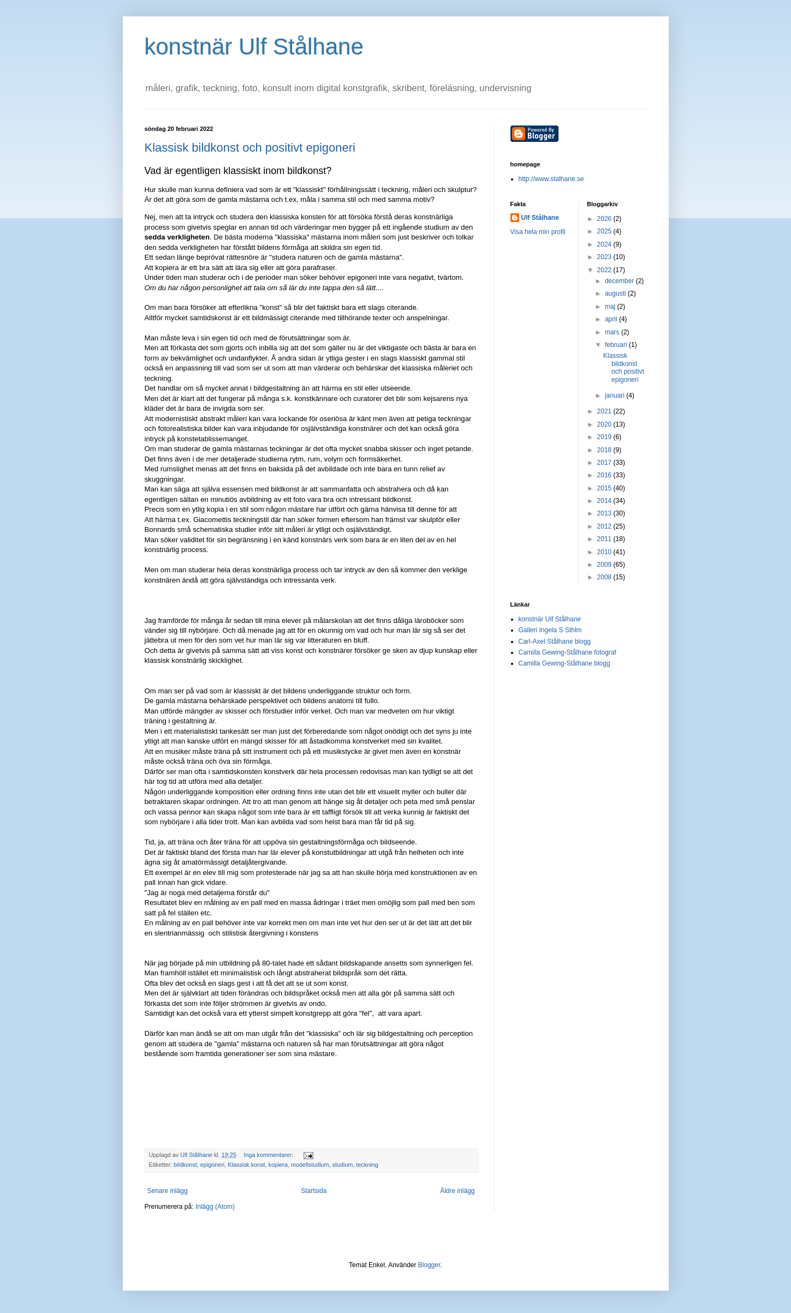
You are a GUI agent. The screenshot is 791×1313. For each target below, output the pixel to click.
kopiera (278, 1164)
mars (613, 332)
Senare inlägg (167, 1191)
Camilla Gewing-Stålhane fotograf (567, 652)
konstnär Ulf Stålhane (254, 46)
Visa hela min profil (538, 232)
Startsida (313, 1191)
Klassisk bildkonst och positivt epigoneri (250, 147)
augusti (616, 293)
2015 (605, 488)
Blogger (429, 1265)
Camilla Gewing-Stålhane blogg (564, 663)
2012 (605, 526)
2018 (605, 450)
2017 (605, 462)
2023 (605, 257)
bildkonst (185, 1164)
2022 (605, 270)
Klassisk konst (246, 1164)
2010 (605, 552)
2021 (605, 411)
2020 (605, 424)
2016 (605, 475)
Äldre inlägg (457, 1191)
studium (342, 1164)
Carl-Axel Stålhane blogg (555, 641)
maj (611, 306)
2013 (605, 513)
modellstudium (310, 1164)
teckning (367, 1164)
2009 (605, 564)
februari (617, 345)
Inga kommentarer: (269, 1155)
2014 (605, 501)
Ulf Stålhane (540, 217)
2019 (605, 437)
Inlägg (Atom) (215, 1206)
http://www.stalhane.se (551, 179)
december (620, 281)
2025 (605, 231)
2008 (605, 577)
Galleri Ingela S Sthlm (550, 630)
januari (615, 395)
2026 (605, 219)
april (612, 319)
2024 (605, 244)
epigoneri (212, 1164)
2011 (605, 539)
